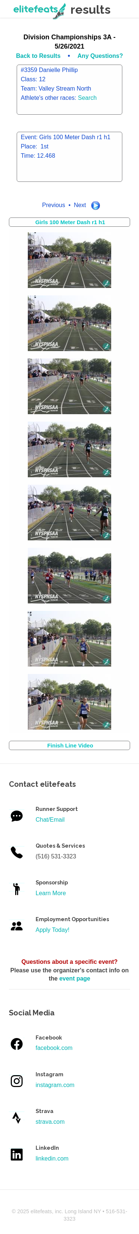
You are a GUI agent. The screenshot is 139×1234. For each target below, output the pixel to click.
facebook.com (54, 1048)
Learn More (51, 893)
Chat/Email (50, 819)
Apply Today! (52, 930)
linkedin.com (52, 1158)
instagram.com (55, 1085)
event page (74, 978)
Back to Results (39, 56)
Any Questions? (100, 56)
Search (87, 98)
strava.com (50, 1122)
